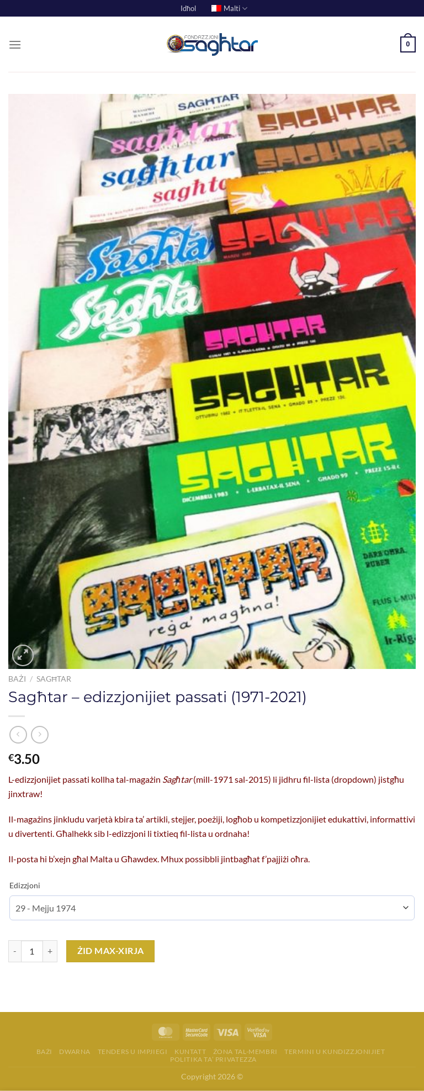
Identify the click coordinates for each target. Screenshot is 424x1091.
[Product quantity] (32, 951)
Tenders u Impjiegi (133, 1051)
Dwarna (75, 1051)
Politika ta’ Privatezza (213, 1059)
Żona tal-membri (245, 1051)
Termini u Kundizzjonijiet (334, 1051)
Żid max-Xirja (110, 951)
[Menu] (15, 44)
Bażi (17, 678)
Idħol (188, 8)
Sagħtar (53, 678)
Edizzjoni (24, 885)
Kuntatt (190, 1051)
